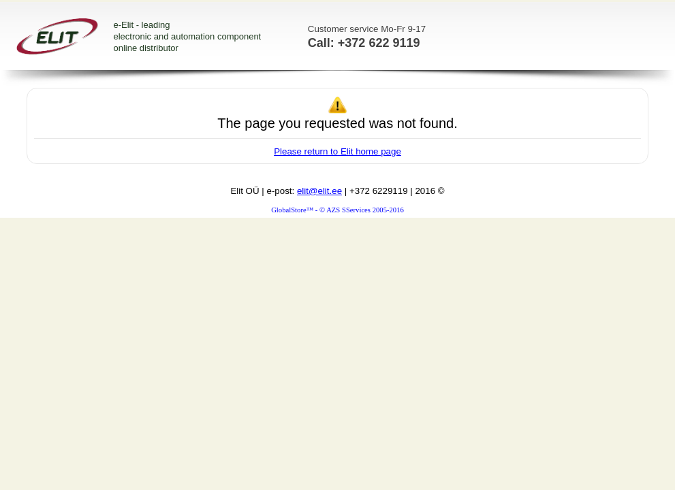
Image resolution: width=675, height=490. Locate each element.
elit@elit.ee (319, 191)
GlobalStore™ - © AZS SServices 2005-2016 (337, 210)
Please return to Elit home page (337, 151)
